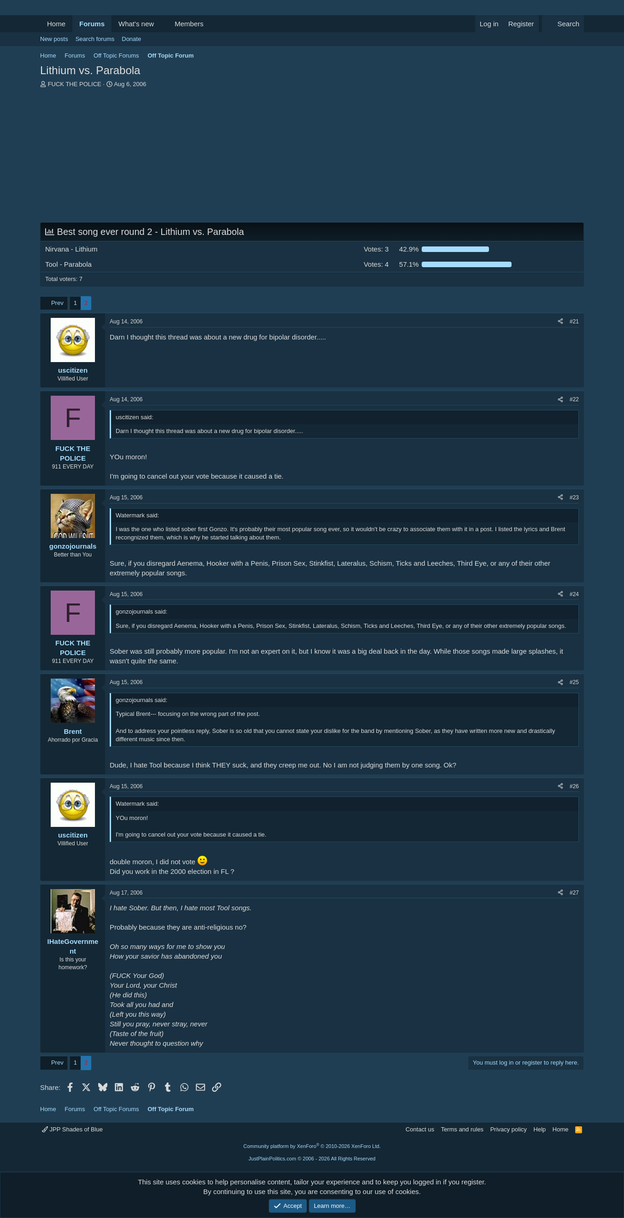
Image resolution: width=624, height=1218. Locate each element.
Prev (57, 302)
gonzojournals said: (141, 611)
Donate (131, 38)
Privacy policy (508, 1129)
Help (540, 1129)
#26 (574, 786)
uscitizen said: (134, 417)
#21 (574, 321)
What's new (136, 24)
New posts (54, 38)
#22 (574, 399)
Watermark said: (137, 515)
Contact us (420, 1129)
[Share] (560, 321)
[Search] (563, 23)
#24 (574, 594)
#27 (574, 893)
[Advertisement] (312, 157)
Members (189, 24)
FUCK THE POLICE (74, 84)
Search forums (95, 38)
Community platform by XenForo (312, 1146)
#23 (574, 497)
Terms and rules (462, 1129)
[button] (161, 23)
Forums (92, 24)
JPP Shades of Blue (72, 1129)
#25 (574, 682)
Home (56, 24)
